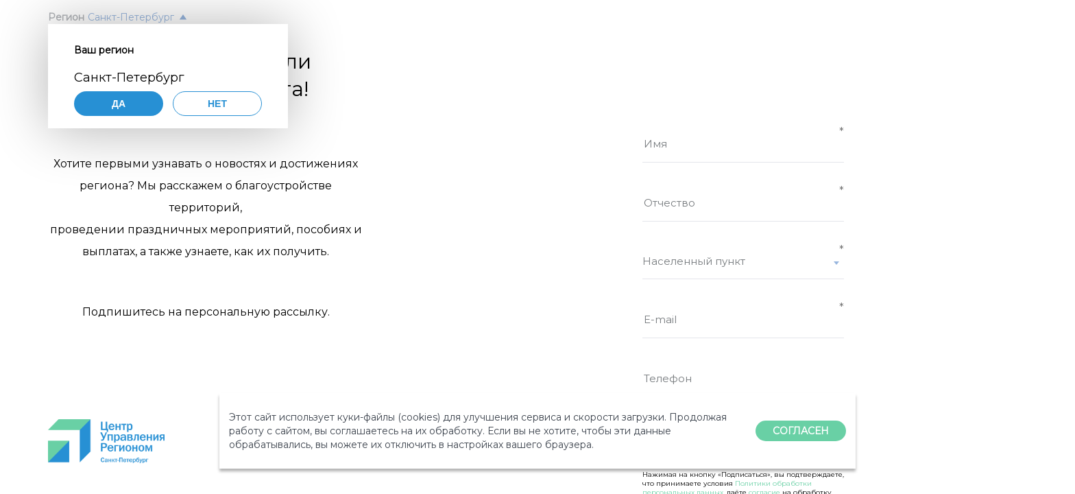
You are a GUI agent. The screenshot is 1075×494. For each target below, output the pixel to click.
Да (118, 103)
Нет (217, 103)
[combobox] (743, 267)
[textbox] (743, 261)
